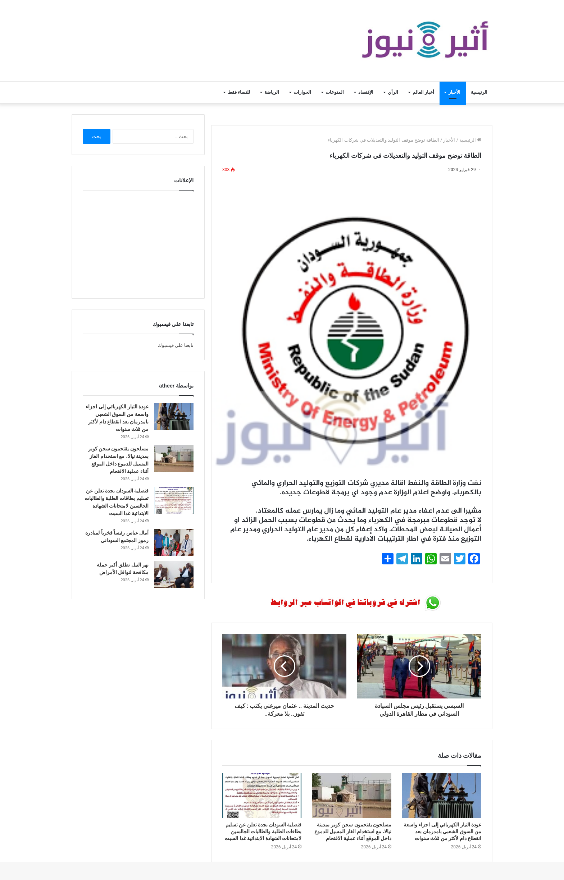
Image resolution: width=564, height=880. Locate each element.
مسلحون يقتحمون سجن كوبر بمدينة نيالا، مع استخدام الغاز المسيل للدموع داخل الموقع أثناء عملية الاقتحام (352, 831)
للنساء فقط (239, 92)
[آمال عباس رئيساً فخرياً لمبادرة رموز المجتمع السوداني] (174, 542)
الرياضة (271, 92)
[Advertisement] (138, 243)
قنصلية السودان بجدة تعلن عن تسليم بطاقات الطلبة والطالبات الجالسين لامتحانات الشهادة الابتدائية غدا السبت (262, 831)
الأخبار (454, 92)
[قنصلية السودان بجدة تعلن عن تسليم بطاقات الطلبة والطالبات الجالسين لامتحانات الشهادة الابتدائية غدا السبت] (261, 795)
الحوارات (302, 92)
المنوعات (335, 92)
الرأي (393, 92)
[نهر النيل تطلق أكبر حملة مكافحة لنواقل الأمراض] (174, 574)
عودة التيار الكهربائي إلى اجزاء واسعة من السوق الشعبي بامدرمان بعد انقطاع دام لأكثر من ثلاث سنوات (442, 831)
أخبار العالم (423, 92)
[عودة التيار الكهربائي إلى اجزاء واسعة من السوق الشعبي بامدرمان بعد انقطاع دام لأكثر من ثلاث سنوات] (441, 795)
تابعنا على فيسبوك (176, 345)
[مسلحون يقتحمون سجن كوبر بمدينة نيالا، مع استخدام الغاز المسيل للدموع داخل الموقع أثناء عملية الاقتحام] (351, 795)
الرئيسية (479, 92)
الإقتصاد (365, 92)
